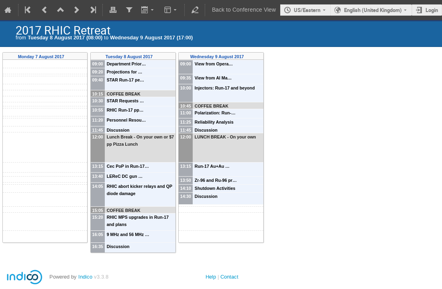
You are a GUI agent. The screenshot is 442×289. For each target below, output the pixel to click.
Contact (229, 276)
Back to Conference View (244, 10)
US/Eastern (307, 10)
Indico (85, 276)
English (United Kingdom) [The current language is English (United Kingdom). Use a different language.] (373, 10)
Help (211, 276)
